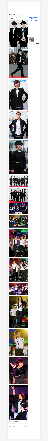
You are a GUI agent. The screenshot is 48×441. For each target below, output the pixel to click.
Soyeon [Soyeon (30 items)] (36, 20)
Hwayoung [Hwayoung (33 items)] (36, 17)
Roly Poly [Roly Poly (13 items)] (33, 20)
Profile (11, 1)
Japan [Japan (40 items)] (34, 18)
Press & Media (13, 423)
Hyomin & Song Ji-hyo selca (12, 426)
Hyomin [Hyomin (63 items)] (31, 18)
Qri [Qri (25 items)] (31, 20)
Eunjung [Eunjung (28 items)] (30, 17)
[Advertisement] (24, 8)
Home (9, 1)
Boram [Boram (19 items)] (34, 15)
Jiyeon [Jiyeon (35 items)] (36, 18)
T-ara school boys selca (25, 426)
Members (14, 1)
